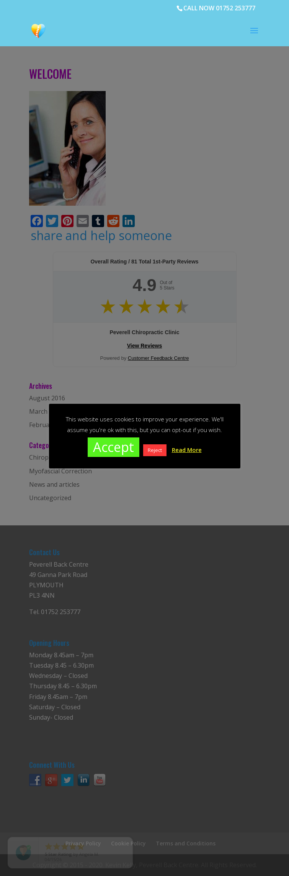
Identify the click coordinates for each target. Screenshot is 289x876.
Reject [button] (155, 450)
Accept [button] (113, 447)
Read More (187, 449)
